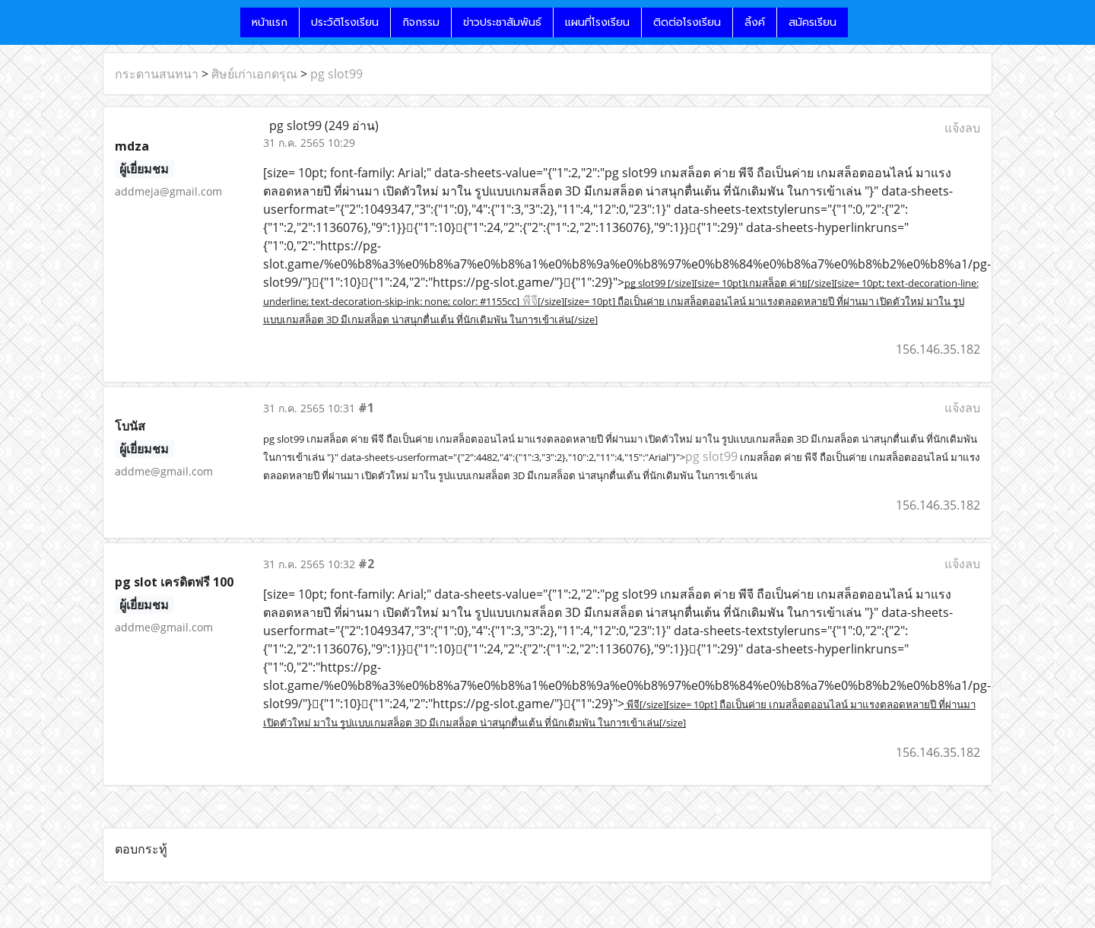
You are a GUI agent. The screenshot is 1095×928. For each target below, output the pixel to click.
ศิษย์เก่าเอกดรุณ (254, 73)
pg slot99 (336, 73)
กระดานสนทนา (156, 73)
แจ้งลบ (962, 127)
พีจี (528, 300)
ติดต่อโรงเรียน (687, 22)
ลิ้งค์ (754, 22)
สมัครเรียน (812, 22)
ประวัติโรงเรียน (345, 22)
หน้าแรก (269, 22)
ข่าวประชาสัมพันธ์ (502, 22)
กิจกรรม (421, 22)
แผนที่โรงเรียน (597, 22)
